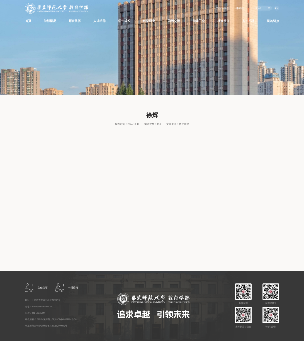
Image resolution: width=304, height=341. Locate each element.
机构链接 (273, 21)
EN (276, 8)
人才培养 (99, 21)
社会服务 (223, 21)
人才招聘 (248, 21)
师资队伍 (75, 21)
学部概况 (50, 21)
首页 (28, 21)
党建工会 (199, 21)
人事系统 (239, 8)
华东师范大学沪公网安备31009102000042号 (46, 326)
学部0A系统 (222, 8)
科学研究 (149, 21)
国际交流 (174, 21)
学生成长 (124, 21)
